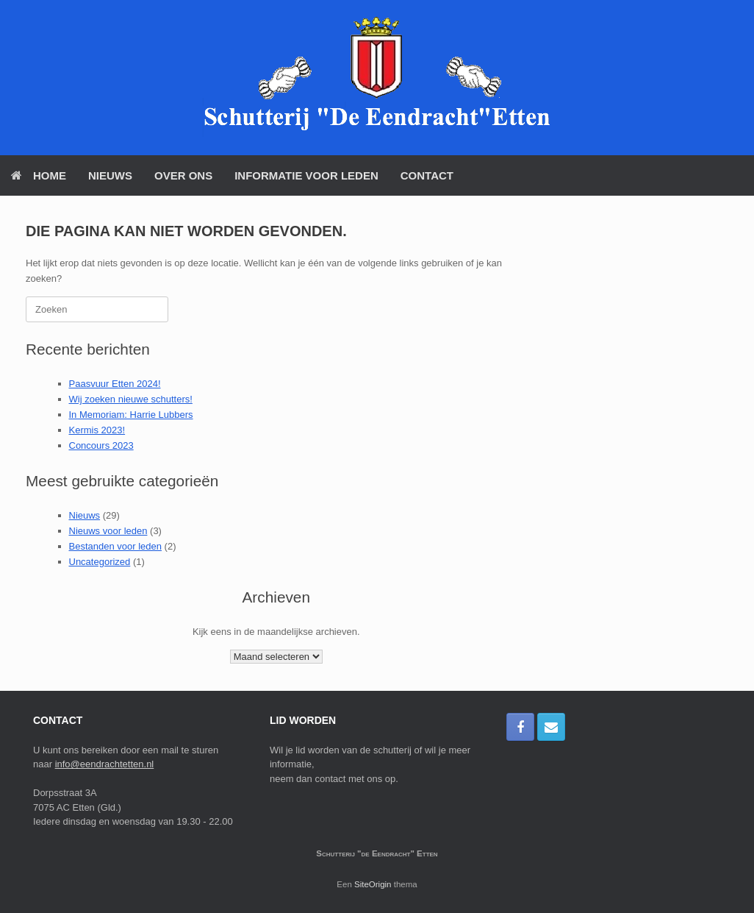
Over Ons (183, 175)
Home (38, 175)
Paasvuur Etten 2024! (115, 383)
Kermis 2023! (97, 430)
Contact (427, 175)
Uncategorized (100, 561)
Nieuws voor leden (108, 530)
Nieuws (110, 175)
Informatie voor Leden (306, 175)
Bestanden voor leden (115, 546)
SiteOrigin (373, 884)
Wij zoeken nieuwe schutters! (131, 399)
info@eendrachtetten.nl (104, 764)
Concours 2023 (101, 445)
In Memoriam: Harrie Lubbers (131, 414)
